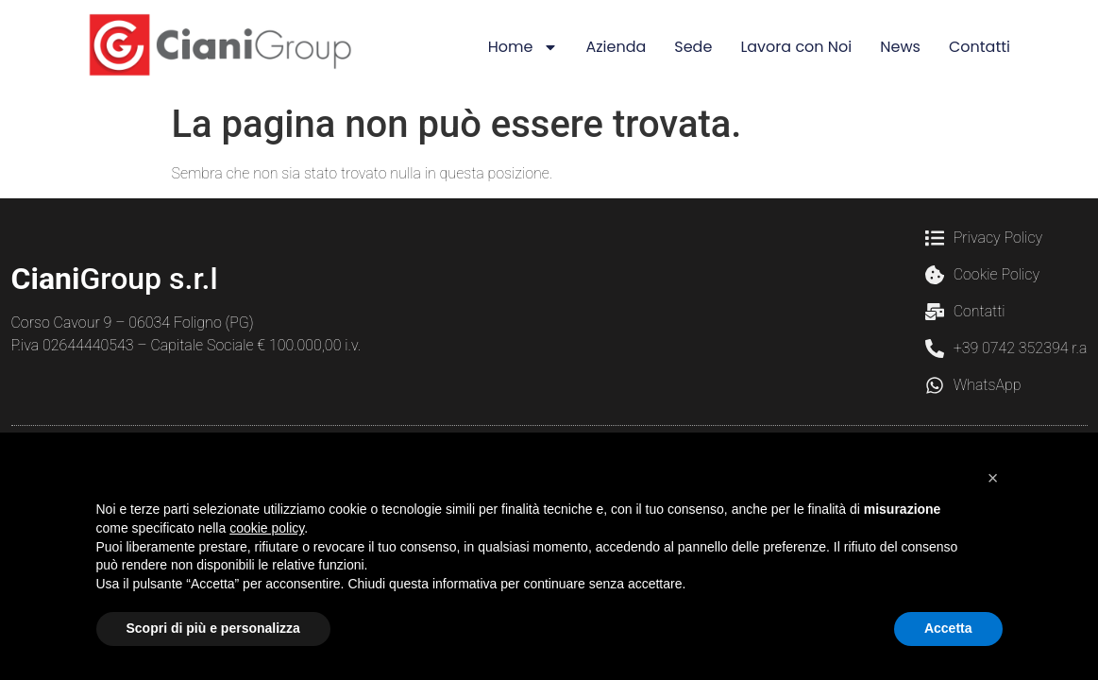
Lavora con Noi (796, 47)
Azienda (616, 47)
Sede (693, 47)
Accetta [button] (948, 628)
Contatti (979, 47)
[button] (993, 478)
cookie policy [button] (266, 528)
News (900, 47)
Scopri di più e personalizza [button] (213, 628)
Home (523, 47)
